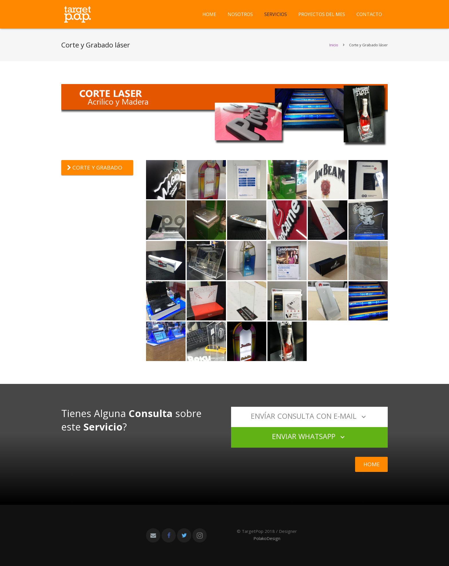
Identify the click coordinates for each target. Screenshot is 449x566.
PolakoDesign (266, 538)
